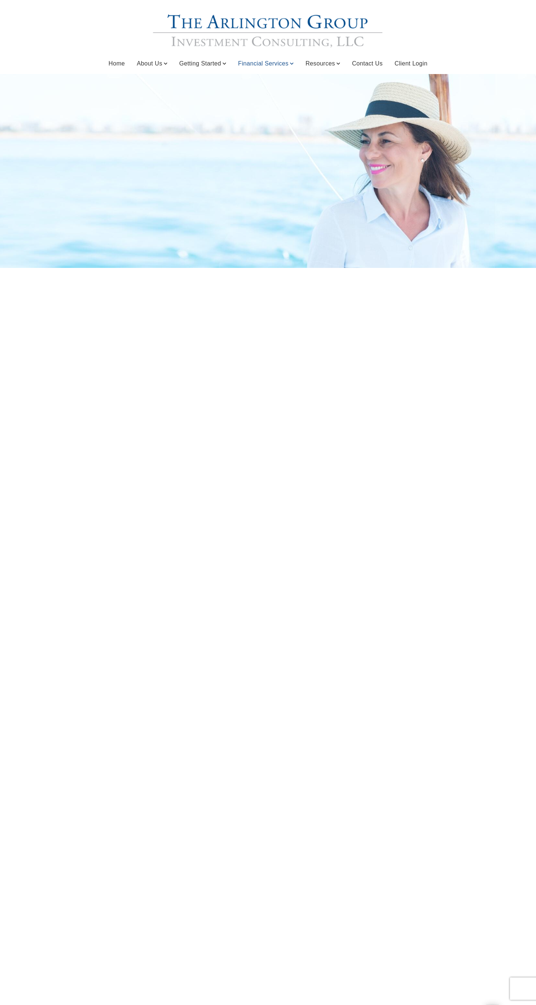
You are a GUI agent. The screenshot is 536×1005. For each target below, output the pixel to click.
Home (117, 63)
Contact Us (367, 63)
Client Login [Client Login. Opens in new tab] (411, 63)
